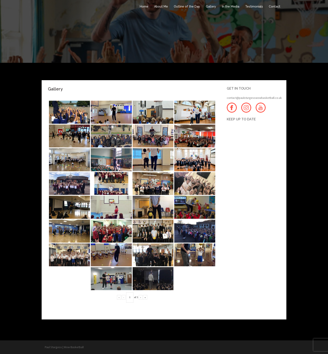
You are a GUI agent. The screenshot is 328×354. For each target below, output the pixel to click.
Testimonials (254, 6)
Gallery (211, 6)
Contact (274, 6)
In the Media (230, 6)
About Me (161, 6)
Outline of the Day (187, 6)
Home (144, 6)
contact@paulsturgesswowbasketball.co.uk (254, 98)
